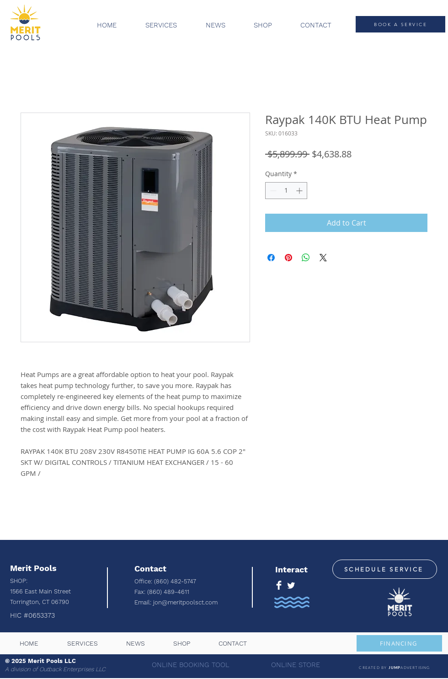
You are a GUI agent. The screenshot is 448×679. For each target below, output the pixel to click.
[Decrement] (272, 191)
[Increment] (300, 191)
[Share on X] (323, 257)
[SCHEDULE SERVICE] (384, 569)
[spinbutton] (286, 191)
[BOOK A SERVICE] (400, 24)
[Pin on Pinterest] (288, 257)
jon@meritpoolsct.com (185, 602)
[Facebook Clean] (278, 585)
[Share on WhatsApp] (305, 257)
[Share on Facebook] (271, 257)
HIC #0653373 (33, 615)
